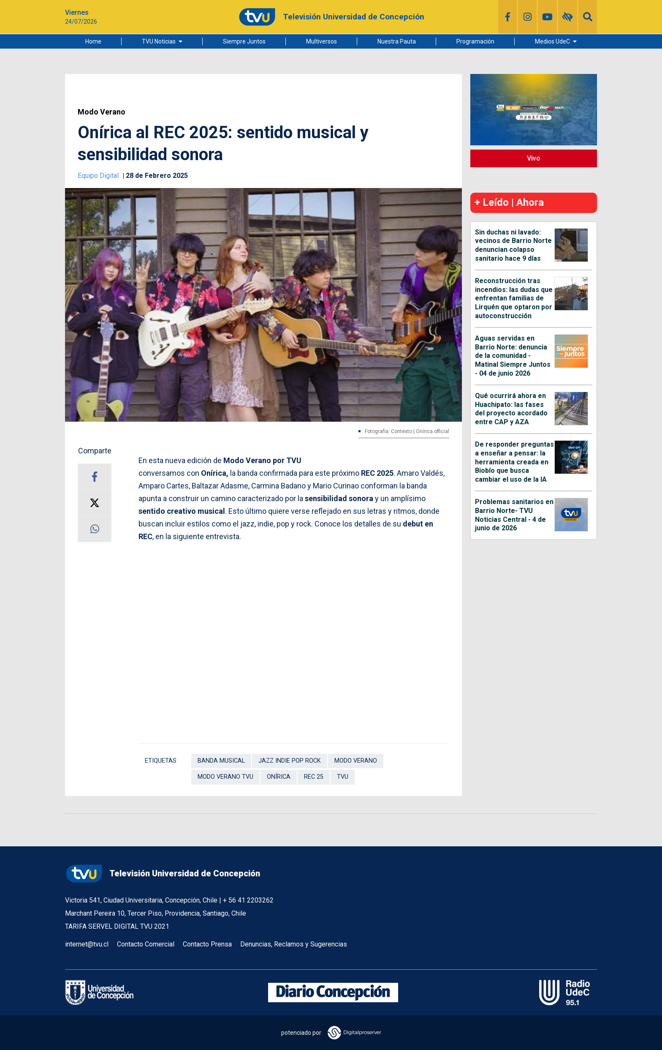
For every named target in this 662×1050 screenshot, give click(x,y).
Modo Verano (101, 112)
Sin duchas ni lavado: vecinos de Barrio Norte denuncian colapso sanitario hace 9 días (513, 245)
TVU (342, 776)
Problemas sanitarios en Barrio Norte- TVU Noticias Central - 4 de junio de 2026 (514, 515)
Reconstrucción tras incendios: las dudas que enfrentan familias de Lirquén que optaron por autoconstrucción (514, 298)
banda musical (221, 760)
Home (93, 41)
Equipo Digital (99, 176)
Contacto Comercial (145, 944)
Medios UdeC (552, 41)
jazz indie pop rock (289, 760)
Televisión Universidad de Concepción (162, 873)
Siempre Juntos (244, 41)
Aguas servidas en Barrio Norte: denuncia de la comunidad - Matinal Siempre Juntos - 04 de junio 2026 (513, 355)
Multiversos (321, 41)
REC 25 (313, 776)
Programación (475, 41)
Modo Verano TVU (225, 776)
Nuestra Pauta (396, 41)
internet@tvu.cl (87, 944)
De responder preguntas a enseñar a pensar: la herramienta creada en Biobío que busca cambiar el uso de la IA (514, 461)
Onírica (278, 776)
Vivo (533, 158)
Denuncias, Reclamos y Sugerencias (293, 944)
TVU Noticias (159, 41)
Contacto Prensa (207, 944)
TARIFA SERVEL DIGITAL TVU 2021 (117, 926)
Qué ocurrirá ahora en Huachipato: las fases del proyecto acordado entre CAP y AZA (511, 409)
